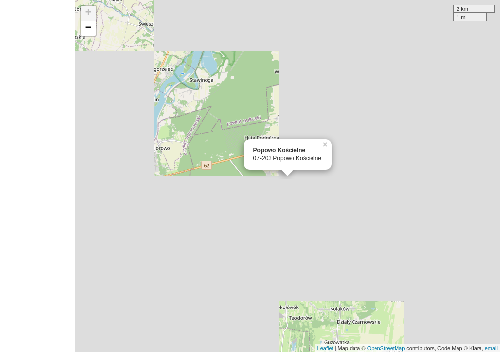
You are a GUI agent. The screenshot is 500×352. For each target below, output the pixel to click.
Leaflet (325, 348)
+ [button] (88, 13)
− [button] (88, 28)
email (491, 348)
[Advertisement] (37, 176)
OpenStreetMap (386, 348)
